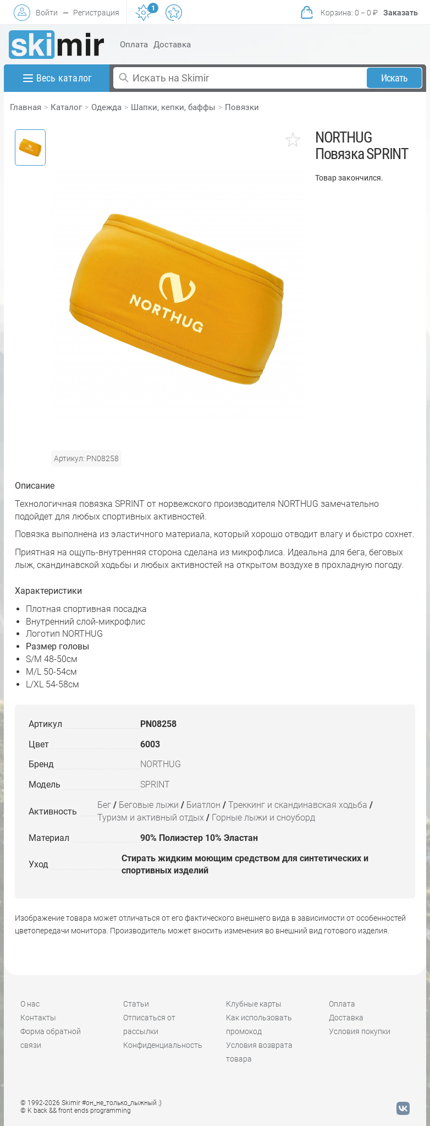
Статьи (136, 1003)
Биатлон (203, 805)
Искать (394, 78)
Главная (25, 107)
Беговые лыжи (149, 805)
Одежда (106, 107)
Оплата (134, 45)
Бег (104, 805)
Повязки (242, 107)
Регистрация (96, 12)
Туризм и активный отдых (150, 817)
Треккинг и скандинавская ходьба (297, 805)
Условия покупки (359, 1031)
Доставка (172, 45)
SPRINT (155, 784)
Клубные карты (254, 1003)
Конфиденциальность (162, 1045)
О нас (30, 1003)
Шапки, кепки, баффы (173, 107)
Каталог (66, 107)
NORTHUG (160, 764)
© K (75, 1110)
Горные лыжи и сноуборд (263, 817)
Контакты (38, 1017)
